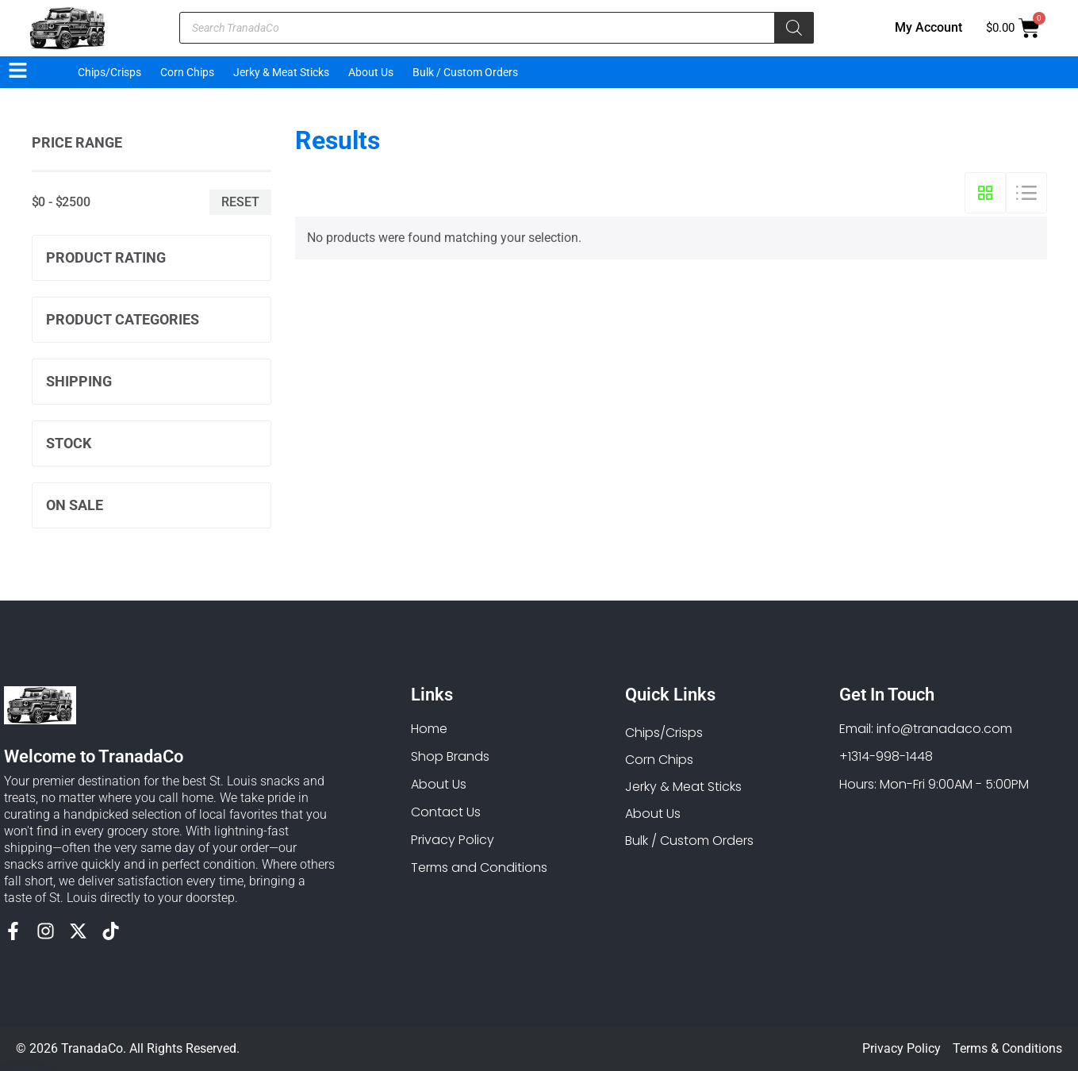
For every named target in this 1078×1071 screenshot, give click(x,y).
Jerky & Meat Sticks (281, 72)
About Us (370, 72)
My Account (928, 27)
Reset (240, 201)
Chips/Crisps (109, 72)
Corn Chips (187, 72)
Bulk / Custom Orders (465, 72)
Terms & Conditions (1007, 1048)
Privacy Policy (901, 1048)
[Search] (794, 28)
